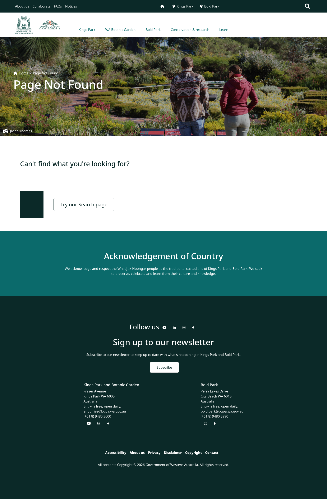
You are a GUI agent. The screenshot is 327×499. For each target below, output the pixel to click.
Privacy (154, 452)
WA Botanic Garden (120, 29)
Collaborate (41, 6)
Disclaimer (173, 452)
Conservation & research (190, 29)
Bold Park (209, 6)
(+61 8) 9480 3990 (214, 416)
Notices (71, 6)
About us (22, 6)
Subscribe (164, 367)
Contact (211, 452)
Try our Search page (83, 204)
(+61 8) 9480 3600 (97, 416)
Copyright (193, 452)
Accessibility (115, 452)
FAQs (58, 6)
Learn (223, 29)
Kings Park (182, 6)
